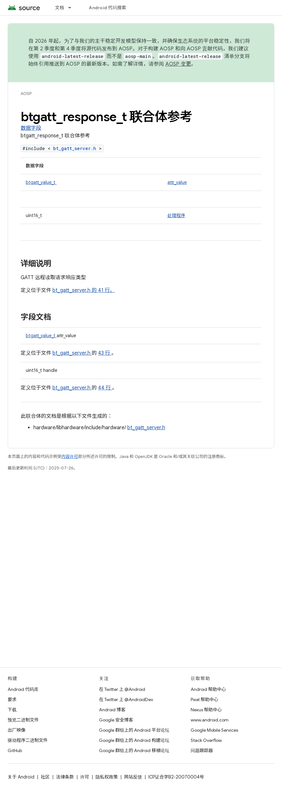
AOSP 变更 (178, 64)
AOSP (26, 93)
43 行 (104, 353)
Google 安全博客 (116, 720)
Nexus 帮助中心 (206, 710)
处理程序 (176, 215)
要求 (12, 699)
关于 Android (21, 776)
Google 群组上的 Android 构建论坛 (134, 740)
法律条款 (65, 776)
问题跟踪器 (202, 750)
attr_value (177, 182)
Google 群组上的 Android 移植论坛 (134, 750)
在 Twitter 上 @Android (122, 689)
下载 (12, 710)
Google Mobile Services (214, 730)
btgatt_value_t (41, 182)
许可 (84, 776)
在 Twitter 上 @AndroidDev (126, 699)
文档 (59, 8)
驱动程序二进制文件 (28, 740)
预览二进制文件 (23, 720)
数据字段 (31, 128)
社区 (45, 776)
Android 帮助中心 (208, 689)
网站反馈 (133, 776)
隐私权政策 (106, 776)
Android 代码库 (23, 689)
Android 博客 (112, 710)
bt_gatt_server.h (76, 148)
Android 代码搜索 (107, 8)
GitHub (15, 750)
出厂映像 (16, 730)
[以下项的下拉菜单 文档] (72, 7)
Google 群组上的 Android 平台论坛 (134, 730)
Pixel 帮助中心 (204, 699)
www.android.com (210, 720)
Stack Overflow (206, 740)
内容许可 (69, 456)
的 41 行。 (102, 290)
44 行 (105, 388)
